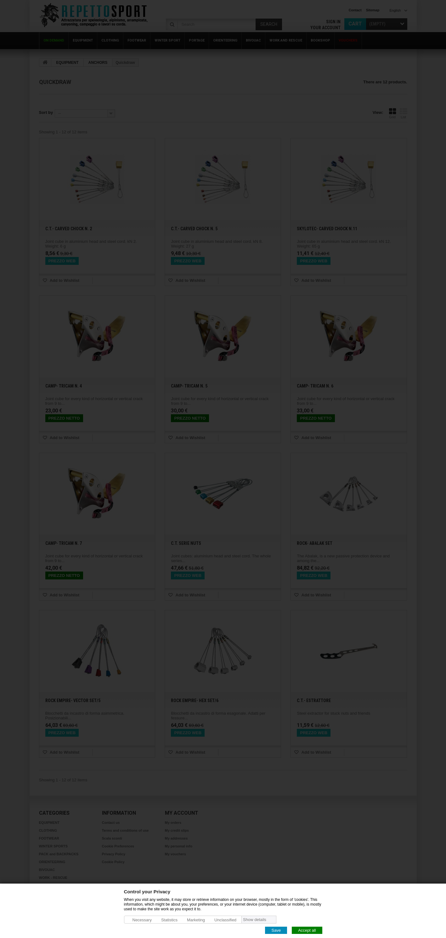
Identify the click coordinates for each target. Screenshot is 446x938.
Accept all (307, 930)
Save (276, 930)
